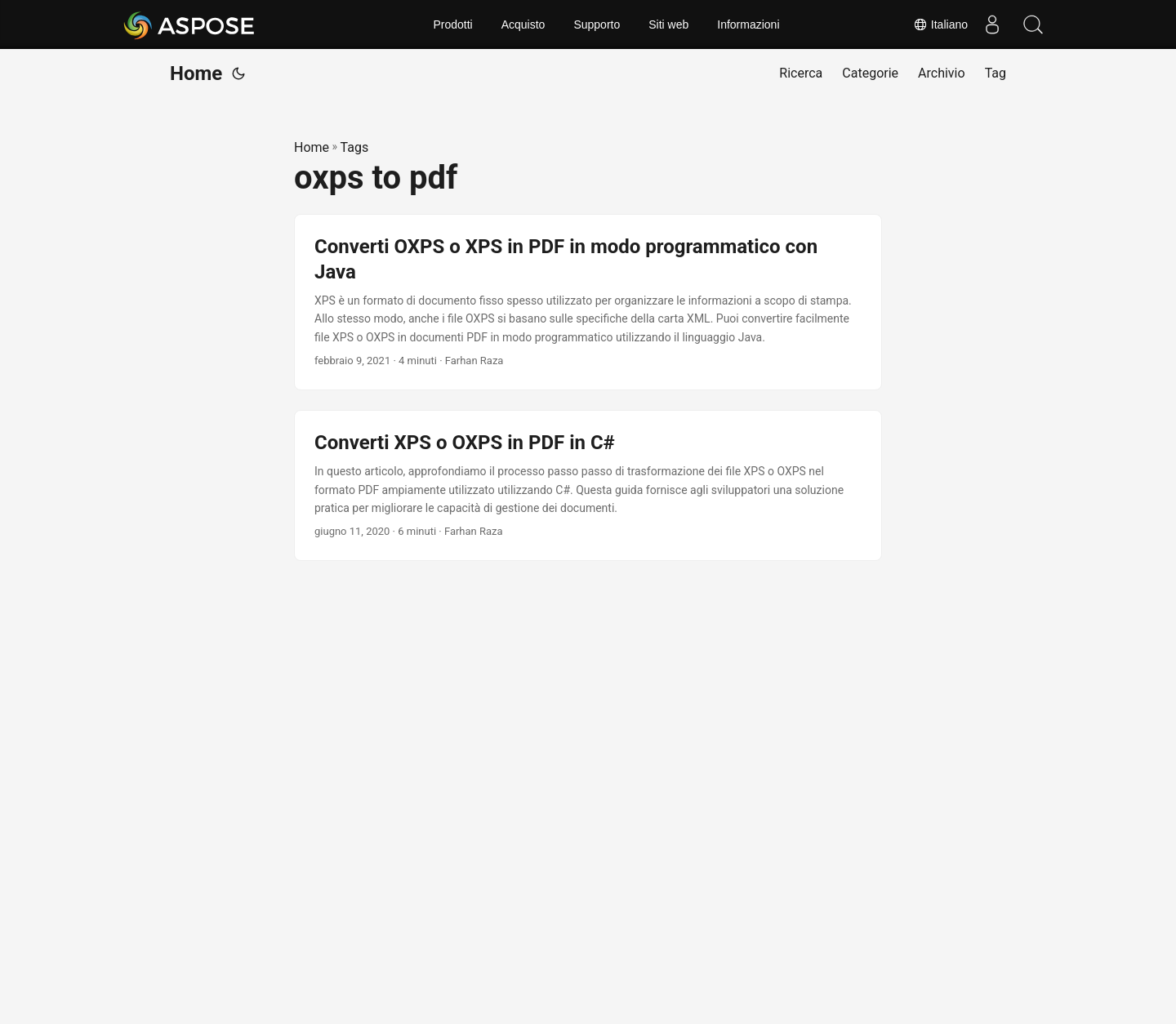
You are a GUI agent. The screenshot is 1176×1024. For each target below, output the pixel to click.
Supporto (596, 24)
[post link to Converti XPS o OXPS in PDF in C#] (588, 485)
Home (196, 73)
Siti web (668, 24)
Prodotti (452, 24)
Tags (355, 147)
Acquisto (523, 24)
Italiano (940, 24)
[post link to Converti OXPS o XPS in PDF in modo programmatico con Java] (588, 302)
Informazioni (748, 24)
